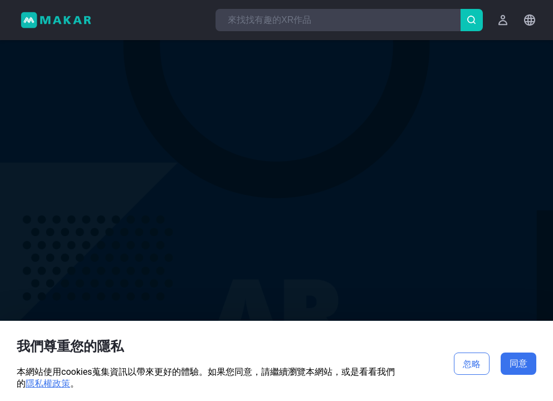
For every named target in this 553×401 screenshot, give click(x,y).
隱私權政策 (48, 383)
